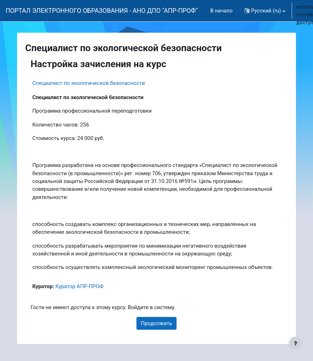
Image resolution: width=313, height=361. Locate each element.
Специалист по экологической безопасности (88, 83)
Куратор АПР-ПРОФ (79, 286)
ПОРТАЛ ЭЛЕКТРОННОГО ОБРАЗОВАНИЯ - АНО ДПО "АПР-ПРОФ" (102, 10)
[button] (264, 10)
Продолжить (156, 323)
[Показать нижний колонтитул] (295, 343)
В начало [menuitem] (221, 10)
